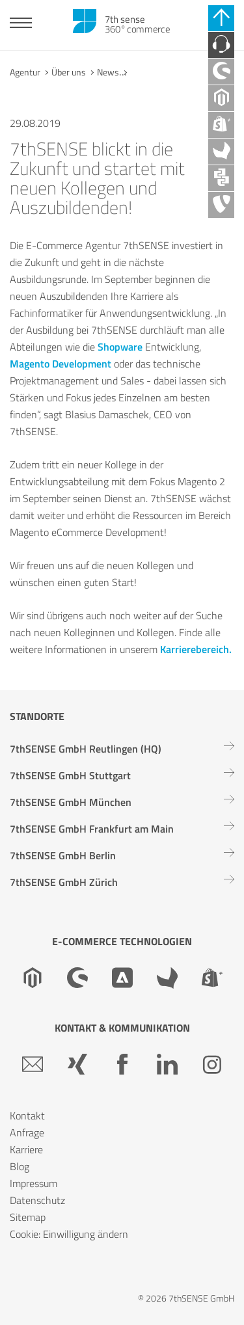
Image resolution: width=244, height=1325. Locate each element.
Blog (19, 1166)
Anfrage (27, 1132)
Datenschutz (37, 1200)
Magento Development (60, 363)
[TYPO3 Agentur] (221, 205)
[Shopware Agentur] (221, 72)
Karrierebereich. (196, 649)
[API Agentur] (221, 178)
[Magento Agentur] (221, 98)
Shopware (120, 347)
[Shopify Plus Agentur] (221, 125)
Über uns (68, 72)
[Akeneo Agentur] (221, 152)
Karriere (26, 1149)
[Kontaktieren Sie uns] (221, 45)
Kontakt (27, 1115)
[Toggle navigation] (21, 24)
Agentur (25, 72)
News (108, 72)
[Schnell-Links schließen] (221, 18)
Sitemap (28, 1217)
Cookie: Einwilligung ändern (69, 1234)
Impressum (33, 1183)
